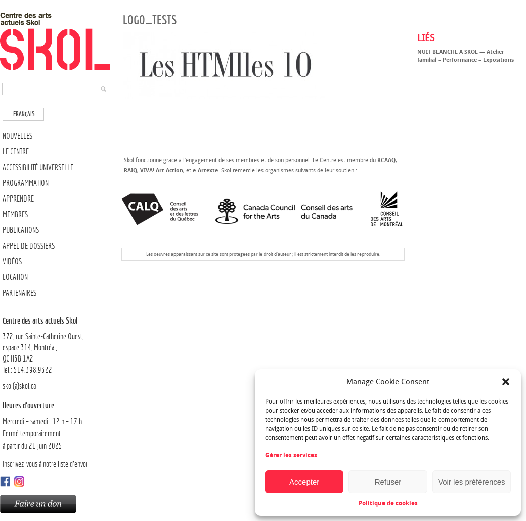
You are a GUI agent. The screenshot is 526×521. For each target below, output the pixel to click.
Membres (15, 214)
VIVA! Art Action (161, 170)
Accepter (304, 481)
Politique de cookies (388, 503)
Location (15, 277)
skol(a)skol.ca (19, 386)
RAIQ (130, 170)
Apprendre (18, 199)
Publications (21, 230)
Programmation (26, 183)
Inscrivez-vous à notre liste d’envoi (45, 464)
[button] (506, 382)
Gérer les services (291, 455)
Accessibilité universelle (38, 167)
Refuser (388, 481)
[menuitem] (23, 114)
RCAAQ (386, 160)
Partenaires (19, 293)
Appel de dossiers (29, 246)
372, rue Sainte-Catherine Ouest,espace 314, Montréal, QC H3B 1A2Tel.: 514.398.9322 (57, 345)
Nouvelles (17, 136)
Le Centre (16, 151)
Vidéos (12, 261)
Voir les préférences (471, 481)
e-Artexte (205, 170)
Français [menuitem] (24, 114)
